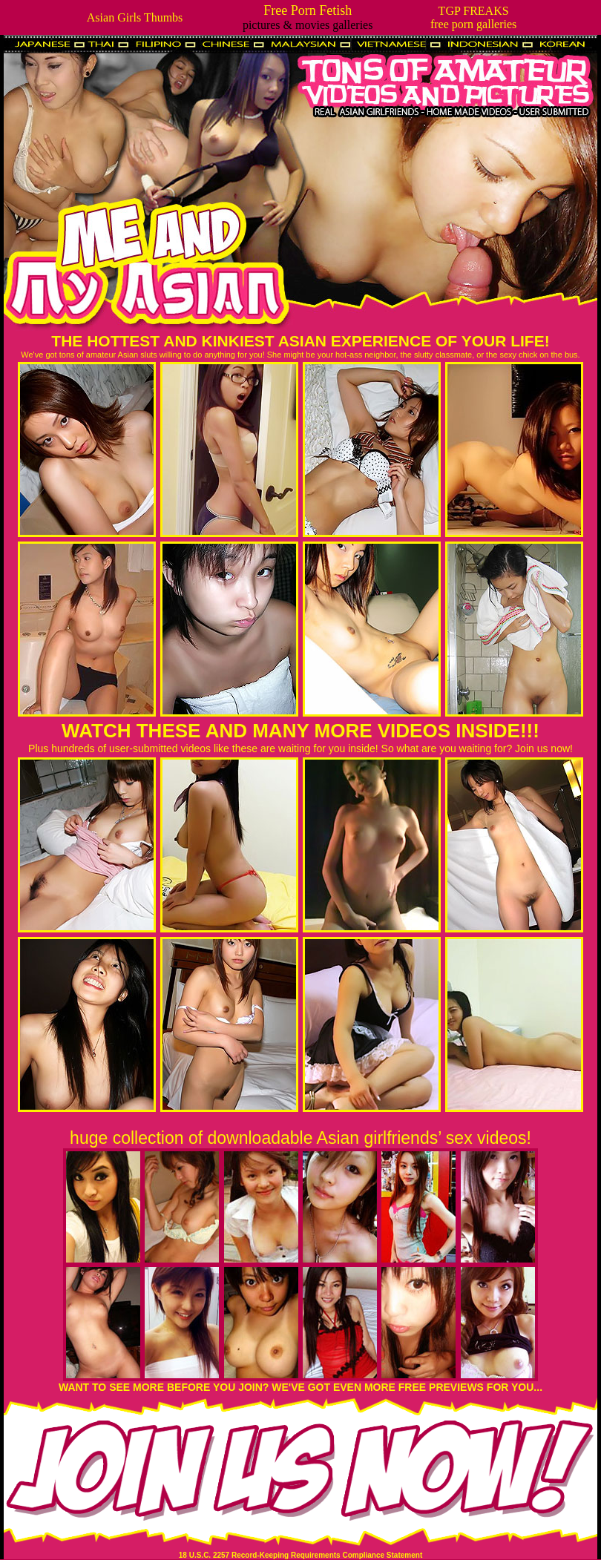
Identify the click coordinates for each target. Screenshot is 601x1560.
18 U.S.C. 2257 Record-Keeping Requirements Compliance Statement (300, 1555)
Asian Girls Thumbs (135, 17)
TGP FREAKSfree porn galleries (473, 17)
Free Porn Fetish (307, 10)
